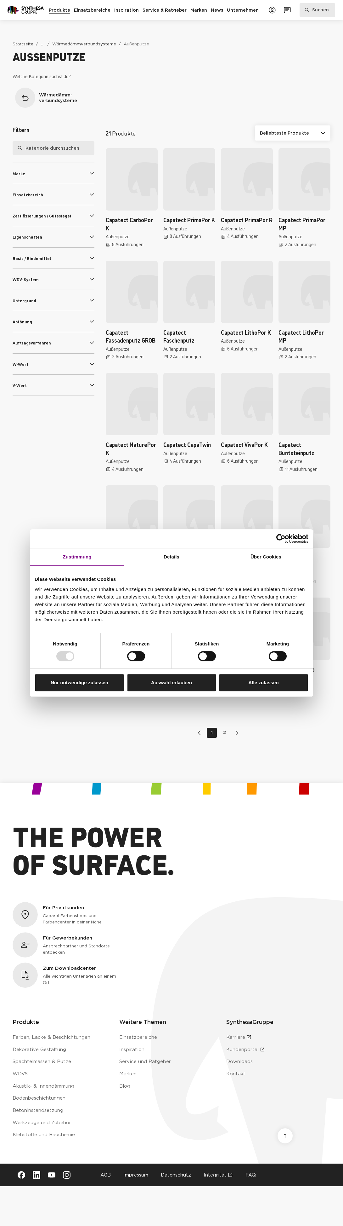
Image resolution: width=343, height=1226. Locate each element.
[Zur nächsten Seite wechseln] (235, 732)
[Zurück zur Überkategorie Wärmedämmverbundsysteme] (52, 97)
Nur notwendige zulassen (79, 682)
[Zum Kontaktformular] (287, 10)
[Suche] (18, 148)
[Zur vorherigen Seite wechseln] (200, 732)
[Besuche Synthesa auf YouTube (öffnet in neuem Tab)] (51, 1175)
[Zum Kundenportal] (272, 10)
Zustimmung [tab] (77, 556)
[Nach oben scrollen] (285, 1135)
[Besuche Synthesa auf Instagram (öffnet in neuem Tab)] (66, 1175)
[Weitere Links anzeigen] (43, 44)
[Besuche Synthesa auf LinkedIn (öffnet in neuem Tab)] (36, 1175)
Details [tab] (171, 556)
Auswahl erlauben (171, 682)
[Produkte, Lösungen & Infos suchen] (317, 10)
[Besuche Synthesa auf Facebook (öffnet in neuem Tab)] (21, 1175)
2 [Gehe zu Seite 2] (224, 732)
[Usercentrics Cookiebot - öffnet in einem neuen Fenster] (280, 538)
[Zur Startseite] (26, 10)
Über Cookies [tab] (265, 556)
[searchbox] (53, 148)
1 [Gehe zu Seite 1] (212, 732)
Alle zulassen (263, 682)
